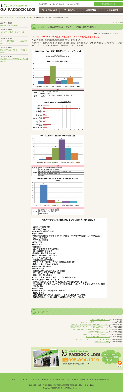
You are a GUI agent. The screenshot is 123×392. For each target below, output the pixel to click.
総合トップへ (16, 379)
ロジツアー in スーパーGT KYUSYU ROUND (92, 339)
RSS (120, 22)
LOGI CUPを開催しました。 (98, 332)
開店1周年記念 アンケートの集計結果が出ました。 (89, 327)
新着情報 (20, 18)
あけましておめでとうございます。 (96, 334)
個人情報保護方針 (103, 379)
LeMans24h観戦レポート (9, 26)
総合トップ (4, 18)
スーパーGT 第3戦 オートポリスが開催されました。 (90, 325)
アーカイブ (113, 22)
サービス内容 (46, 379)
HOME (12, 18)
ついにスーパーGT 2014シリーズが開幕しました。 (90, 329)
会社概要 (105, 4)
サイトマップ (91, 379)
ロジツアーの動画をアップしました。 (95, 322)
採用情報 (112, 4)
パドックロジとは (35, 379)
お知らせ (29, 18)
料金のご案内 (66, 379)
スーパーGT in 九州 (102, 342)
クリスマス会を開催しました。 (97, 337)
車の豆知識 (56, 379)
